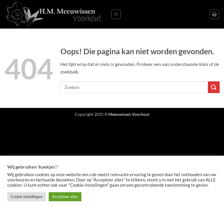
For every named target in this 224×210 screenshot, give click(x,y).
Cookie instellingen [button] (26, 196)
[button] (116, 14)
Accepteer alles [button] (65, 196)
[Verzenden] (214, 87)
